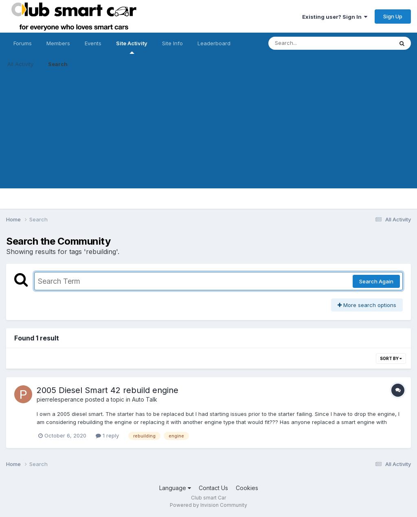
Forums (22, 43)
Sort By (391, 358)
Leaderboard (214, 43)
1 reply (107, 435)
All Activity (20, 64)
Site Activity (131, 47)
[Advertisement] (208, 131)
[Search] (308, 43)
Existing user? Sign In (334, 16)
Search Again (376, 281)
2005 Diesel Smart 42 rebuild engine (107, 390)
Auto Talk (144, 399)
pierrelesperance (60, 399)
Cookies (247, 487)
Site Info (172, 43)
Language (175, 487)
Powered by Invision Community (208, 505)
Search (58, 64)
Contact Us (213, 487)
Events (93, 43)
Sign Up (392, 16)
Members (58, 43)
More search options (367, 305)
